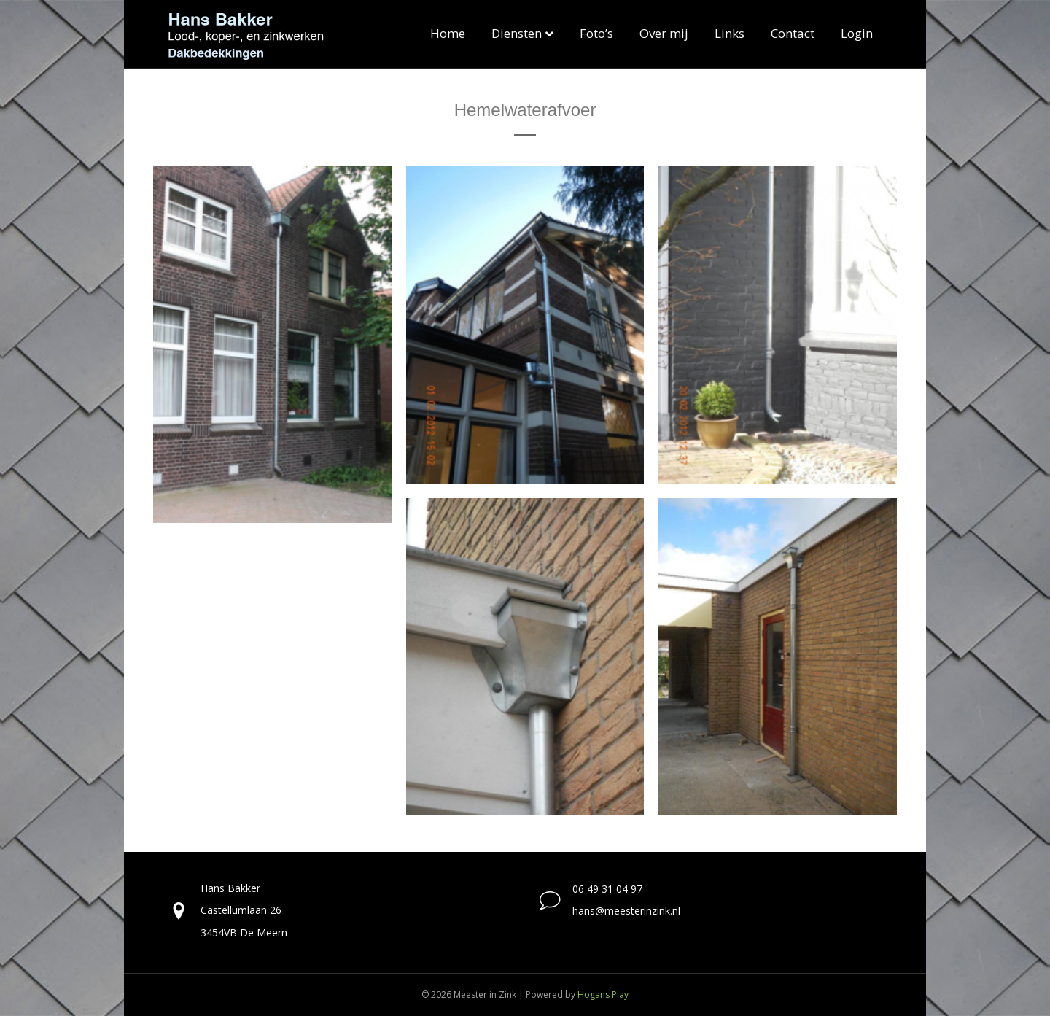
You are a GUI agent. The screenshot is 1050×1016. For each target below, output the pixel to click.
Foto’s (596, 33)
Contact (792, 33)
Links (729, 33)
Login (857, 33)
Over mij (663, 33)
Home (447, 33)
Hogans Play (603, 994)
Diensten (516, 33)
